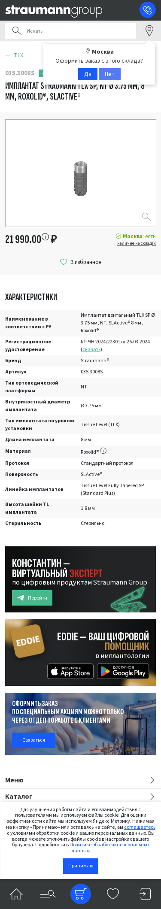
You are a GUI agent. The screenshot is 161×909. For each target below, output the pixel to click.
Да (87, 74)
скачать (91, 349)
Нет (110, 74)
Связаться (33, 740)
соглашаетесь (139, 827)
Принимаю (80, 866)
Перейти (32, 598)
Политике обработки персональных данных (109, 847)
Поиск (17, 31)
